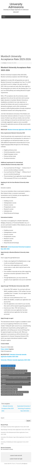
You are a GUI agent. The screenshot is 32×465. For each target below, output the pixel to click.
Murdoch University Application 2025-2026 (19, 129)
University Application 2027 (8, 365)
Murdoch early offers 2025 (7, 368)
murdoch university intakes (8, 392)
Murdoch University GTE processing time (11, 387)
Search (2, 418)
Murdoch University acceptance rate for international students (14, 379)
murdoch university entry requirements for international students (15, 383)
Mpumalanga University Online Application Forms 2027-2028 (15, 429)
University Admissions (16, 5)
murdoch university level (22, 392)
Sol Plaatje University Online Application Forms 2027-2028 (15, 426)
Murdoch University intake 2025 (9, 389)
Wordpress (24, 463)
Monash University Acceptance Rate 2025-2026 (8, 408)
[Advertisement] (16, 37)
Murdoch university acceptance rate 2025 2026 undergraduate (13, 374)
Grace (4, 63)
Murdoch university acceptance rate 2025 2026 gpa (14, 370)
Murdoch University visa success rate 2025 (12, 394)
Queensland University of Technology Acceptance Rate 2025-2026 (23, 408)
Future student (5, 349)
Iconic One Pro (8, 463)
